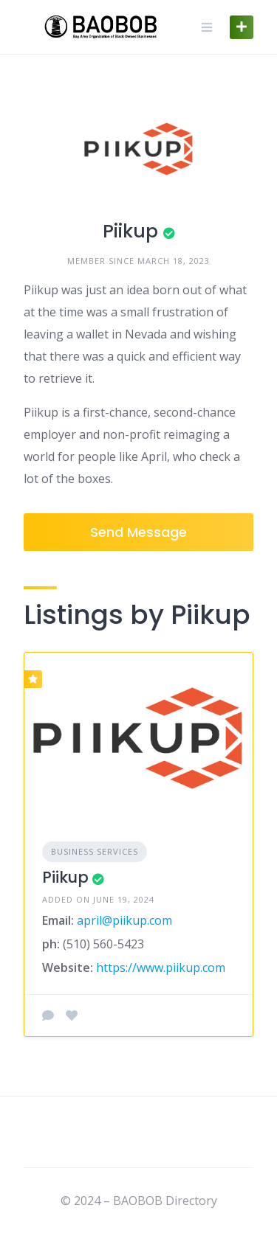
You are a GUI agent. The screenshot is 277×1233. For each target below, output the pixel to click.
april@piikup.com (124, 920)
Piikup (65, 877)
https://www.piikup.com (160, 967)
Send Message (138, 532)
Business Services (94, 851)
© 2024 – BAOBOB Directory (139, 1200)
